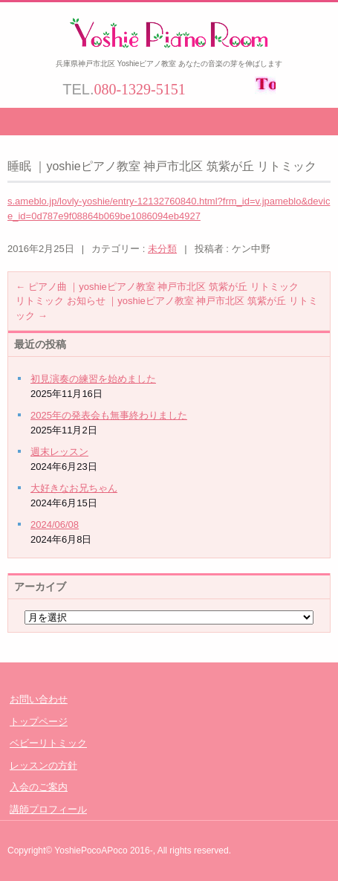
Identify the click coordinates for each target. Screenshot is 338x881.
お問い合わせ (39, 699)
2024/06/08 (54, 524)
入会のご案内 (39, 787)
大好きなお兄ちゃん (73, 488)
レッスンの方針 (43, 765)
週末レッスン (59, 451)
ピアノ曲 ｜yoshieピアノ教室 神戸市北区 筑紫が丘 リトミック (157, 286)
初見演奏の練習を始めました (93, 378)
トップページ (39, 721)
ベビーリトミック (48, 743)
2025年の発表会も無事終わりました (108, 415)
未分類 (162, 248)
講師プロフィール (48, 809)
